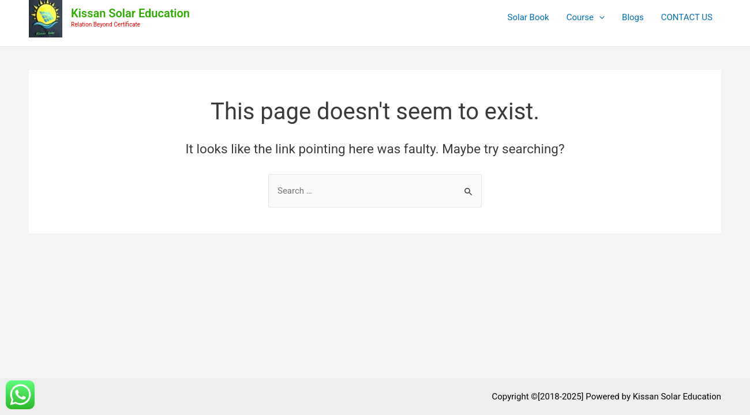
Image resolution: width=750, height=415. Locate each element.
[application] (599, 17)
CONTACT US (686, 17)
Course (586, 17)
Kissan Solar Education (130, 13)
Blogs (633, 17)
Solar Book (528, 17)
